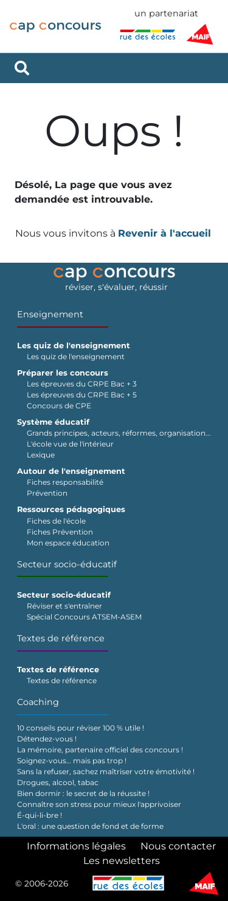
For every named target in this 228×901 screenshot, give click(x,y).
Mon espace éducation (68, 542)
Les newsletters (121, 860)
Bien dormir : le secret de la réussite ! (83, 793)
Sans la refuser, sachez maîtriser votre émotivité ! (106, 771)
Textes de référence (61, 638)
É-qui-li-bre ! (39, 815)
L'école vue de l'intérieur (70, 443)
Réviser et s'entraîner (64, 605)
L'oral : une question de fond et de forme (90, 826)
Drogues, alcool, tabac (57, 782)
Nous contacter (178, 846)
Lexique (41, 454)
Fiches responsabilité (65, 482)
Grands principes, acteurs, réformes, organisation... (119, 432)
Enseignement (50, 314)
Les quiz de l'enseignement (76, 356)
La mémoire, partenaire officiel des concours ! (100, 749)
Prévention (47, 493)
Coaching (38, 702)
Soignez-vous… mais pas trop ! (71, 760)
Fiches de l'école (56, 520)
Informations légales (76, 846)
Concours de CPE (59, 405)
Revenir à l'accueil (164, 233)
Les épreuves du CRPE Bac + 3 (82, 383)
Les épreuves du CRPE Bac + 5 (82, 394)
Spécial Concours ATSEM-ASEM (84, 616)
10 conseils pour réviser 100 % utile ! (80, 727)
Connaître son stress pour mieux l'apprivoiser (99, 804)
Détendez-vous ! (47, 738)
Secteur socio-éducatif (67, 564)
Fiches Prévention (60, 531)
